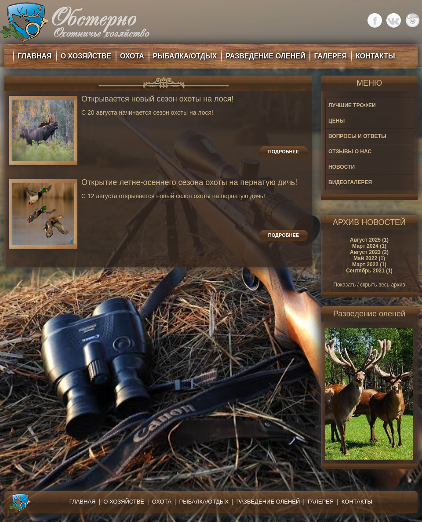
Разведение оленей (268, 501)
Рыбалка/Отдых (204, 501)
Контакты (357, 501)
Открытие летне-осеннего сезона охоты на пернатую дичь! (189, 182)
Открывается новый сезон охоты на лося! (157, 99)
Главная (82, 501)
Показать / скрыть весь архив (369, 285)
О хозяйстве (123, 501)
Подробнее (283, 151)
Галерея (321, 501)
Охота (161, 501)
